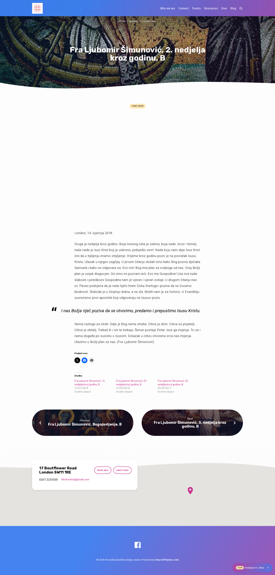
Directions (122, 470)
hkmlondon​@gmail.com (75, 479)
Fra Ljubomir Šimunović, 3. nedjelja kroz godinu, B (190, 424)
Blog (233, 8)
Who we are (167, 8)
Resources (211, 8)
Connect (183, 8)
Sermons (133, 21)
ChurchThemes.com (167, 559)
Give (224, 8)
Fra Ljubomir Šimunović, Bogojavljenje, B (85, 424)
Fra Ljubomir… (149, 21)
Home (122, 21)
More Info (102, 470)
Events (196, 8)
